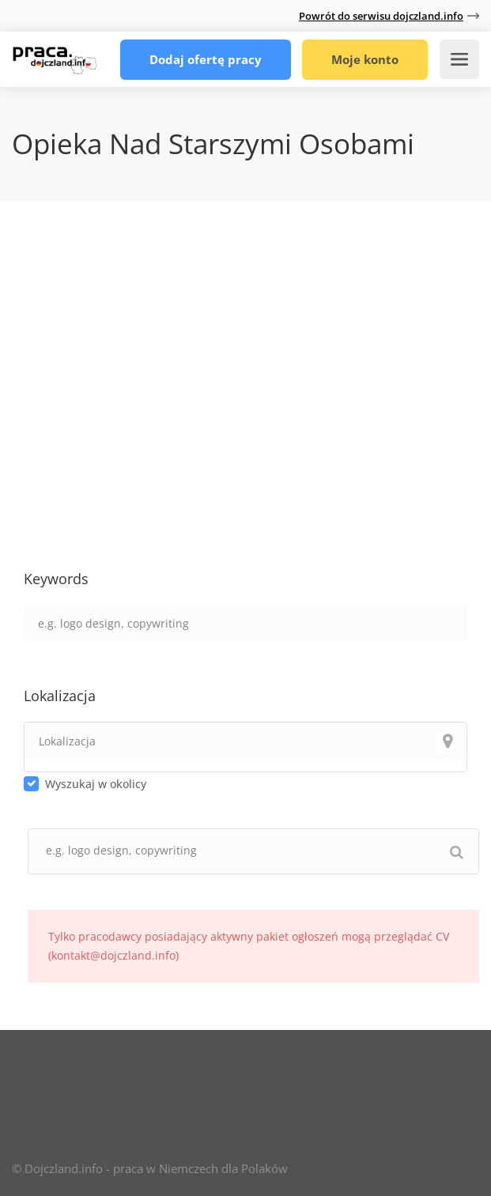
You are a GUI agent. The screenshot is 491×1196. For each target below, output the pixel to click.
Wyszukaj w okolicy (95, 783)
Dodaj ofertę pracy (205, 59)
